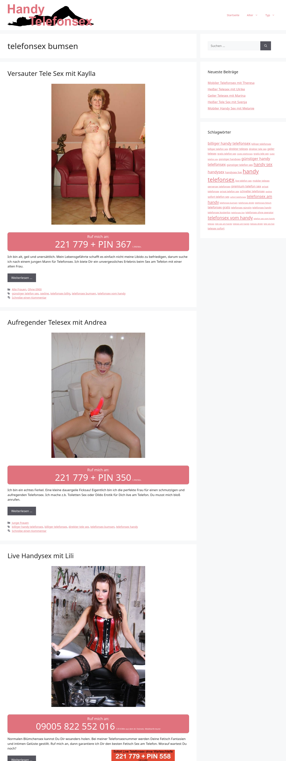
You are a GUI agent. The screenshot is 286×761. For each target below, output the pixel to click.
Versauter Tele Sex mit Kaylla (51, 73)
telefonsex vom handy (112, 293)
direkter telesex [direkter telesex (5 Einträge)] (238, 149)
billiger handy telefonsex (27, 526)
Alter (254, 15)
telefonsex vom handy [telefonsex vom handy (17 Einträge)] (230, 218)
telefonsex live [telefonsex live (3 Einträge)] (238, 212)
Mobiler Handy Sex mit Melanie (231, 108)
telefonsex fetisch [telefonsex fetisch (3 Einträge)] (263, 203)
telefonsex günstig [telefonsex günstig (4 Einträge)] (241, 207)
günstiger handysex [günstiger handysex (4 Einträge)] (230, 159)
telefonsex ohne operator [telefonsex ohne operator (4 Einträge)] (259, 212)
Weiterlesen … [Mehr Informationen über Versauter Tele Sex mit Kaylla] (21, 277)
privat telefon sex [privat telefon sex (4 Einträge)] (229, 191)
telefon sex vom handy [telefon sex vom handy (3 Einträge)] (264, 218)
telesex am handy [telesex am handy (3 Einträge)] (241, 224)
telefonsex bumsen (84, 293)
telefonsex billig (60, 293)
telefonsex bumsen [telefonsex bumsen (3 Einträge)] (228, 203)
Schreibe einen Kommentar (29, 297)
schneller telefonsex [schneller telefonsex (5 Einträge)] (252, 191)
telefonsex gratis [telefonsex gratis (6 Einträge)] (219, 207)
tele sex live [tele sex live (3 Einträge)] (269, 224)
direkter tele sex (79, 526)
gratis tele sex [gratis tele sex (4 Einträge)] (261, 153)
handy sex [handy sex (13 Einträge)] (263, 164)
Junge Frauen (20, 522)
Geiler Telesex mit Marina (227, 95)
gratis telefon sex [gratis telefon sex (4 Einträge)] (226, 153)
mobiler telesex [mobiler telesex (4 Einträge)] (261, 180)
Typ (271, 15)
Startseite (233, 15)
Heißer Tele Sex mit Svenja (227, 102)
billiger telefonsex (55, 526)
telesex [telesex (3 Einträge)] (211, 224)
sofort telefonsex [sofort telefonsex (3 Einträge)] (238, 197)
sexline (44, 293)
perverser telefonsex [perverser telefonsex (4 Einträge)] (219, 186)
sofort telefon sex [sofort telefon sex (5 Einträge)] (218, 197)
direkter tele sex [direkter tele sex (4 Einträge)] (257, 149)
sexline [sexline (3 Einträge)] (269, 191)
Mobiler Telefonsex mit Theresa (231, 83)
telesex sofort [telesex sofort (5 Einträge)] (216, 228)
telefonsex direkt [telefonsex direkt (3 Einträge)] (246, 203)
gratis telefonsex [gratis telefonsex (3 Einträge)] (245, 154)
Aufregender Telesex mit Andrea (57, 321)
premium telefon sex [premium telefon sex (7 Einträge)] (246, 186)
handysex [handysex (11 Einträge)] (216, 171)
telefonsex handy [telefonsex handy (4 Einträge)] (261, 207)
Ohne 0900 (35, 289)
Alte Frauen (19, 289)
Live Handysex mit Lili (41, 554)
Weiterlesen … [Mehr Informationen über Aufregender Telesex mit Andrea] (21, 510)
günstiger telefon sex (25, 293)
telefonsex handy (127, 526)
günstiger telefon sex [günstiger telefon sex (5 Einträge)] (240, 165)
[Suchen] (265, 45)
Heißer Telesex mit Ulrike (226, 89)
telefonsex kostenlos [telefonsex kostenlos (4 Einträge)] (219, 212)
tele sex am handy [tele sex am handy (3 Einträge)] (223, 224)
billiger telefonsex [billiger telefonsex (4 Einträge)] (261, 144)
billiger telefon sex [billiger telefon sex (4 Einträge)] (218, 149)
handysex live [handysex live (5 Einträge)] (233, 172)
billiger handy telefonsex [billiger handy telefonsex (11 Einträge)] (229, 143)
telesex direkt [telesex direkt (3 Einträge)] (256, 224)
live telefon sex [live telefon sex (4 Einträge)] (243, 180)
